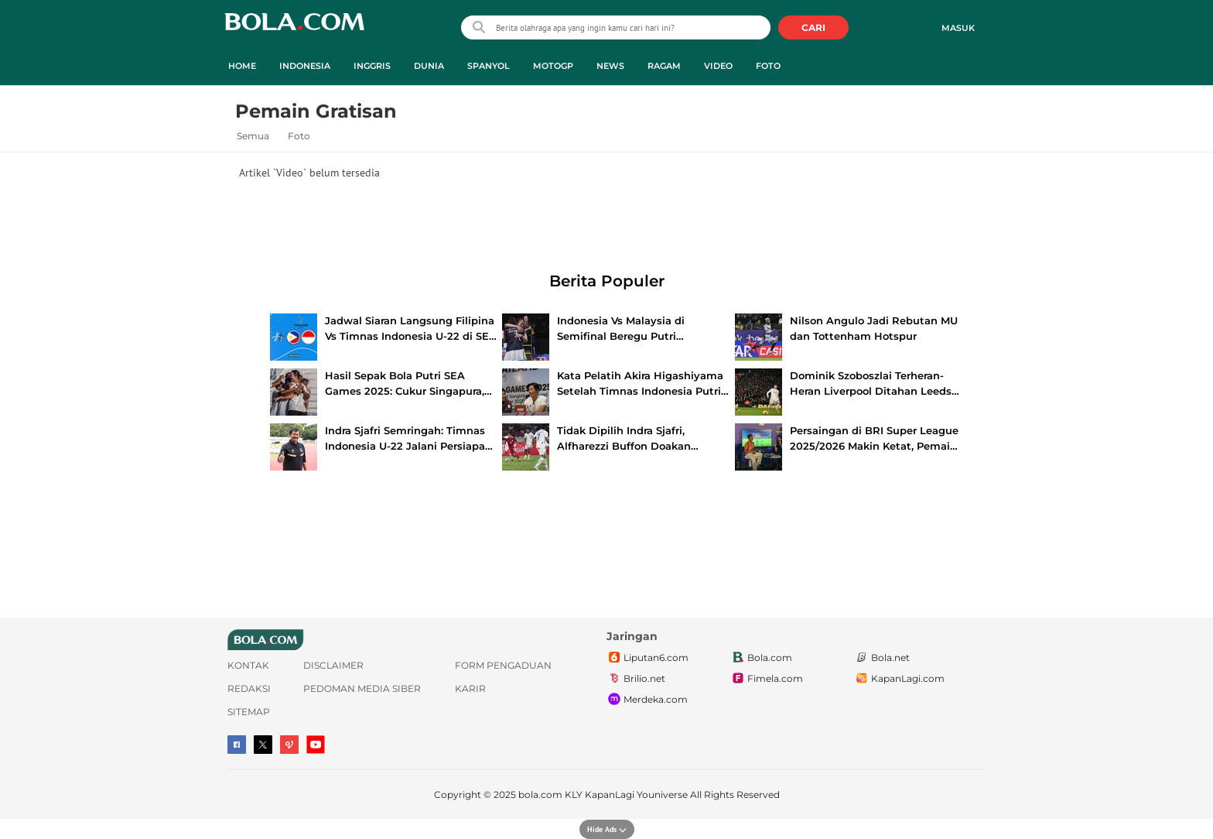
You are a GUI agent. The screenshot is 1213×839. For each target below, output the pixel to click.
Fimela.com (766, 679)
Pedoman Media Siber (362, 688)
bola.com (540, 794)
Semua (253, 136)
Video (718, 65)
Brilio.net (635, 679)
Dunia (429, 65)
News (610, 65)
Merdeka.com (647, 700)
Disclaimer (333, 665)
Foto (768, 65)
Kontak (248, 665)
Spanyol (488, 65)
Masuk (958, 27)
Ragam (664, 65)
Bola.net (882, 658)
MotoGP (553, 65)
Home (242, 65)
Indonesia (304, 65)
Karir (470, 688)
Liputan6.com (647, 658)
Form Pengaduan (503, 665)
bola (294, 29)
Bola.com (761, 658)
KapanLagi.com (899, 679)
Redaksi (249, 688)
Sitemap (248, 711)
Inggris (372, 65)
